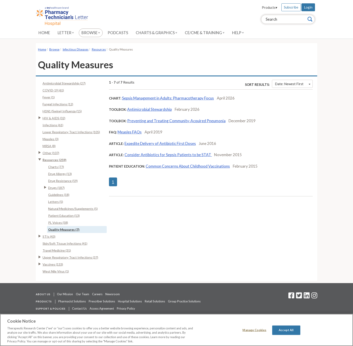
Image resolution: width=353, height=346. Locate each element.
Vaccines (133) (53, 264)
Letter (66, 32)
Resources (99, 49)
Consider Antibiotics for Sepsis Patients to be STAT (168, 154)
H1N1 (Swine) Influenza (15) (62, 111)
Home (44, 32)
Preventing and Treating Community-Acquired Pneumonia (176, 120)
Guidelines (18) (58, 195)
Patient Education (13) (64, 215)
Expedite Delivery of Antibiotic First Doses (160, 143)
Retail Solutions (155, 301)
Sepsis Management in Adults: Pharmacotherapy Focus (168, 98)
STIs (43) (49, 236)
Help (238, 32)
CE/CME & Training (204, 32)
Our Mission (65, 294)
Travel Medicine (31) (57, 250)
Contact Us (79, 308)
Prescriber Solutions (102, 301)
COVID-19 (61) (53, 90)
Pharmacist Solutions (72, 301)
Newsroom (112, 294)
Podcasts (118, 32)
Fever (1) (49, 97)
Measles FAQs (130, 132)
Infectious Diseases (75, 49)
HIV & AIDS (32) (54, 118)
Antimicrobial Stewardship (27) (64, 83)
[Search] (310, 19)
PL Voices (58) (58, 222)
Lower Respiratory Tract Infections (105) (71, 132)
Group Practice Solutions (184, 301)
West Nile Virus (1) (56, 271)
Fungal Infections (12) (58, 104)
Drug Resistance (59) (63, 181)
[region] (176, 330)
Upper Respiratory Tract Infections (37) (70, 257)
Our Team (82, 294)
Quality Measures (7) (63, 229)
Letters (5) (55, 202)
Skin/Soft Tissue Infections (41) (65, 243)
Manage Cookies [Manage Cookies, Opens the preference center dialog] (254, 330)
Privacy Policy (126, 308)
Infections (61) (53, 125)
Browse (90, 32)
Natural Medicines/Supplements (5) (73, 209)
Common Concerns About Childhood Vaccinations (188, 166)
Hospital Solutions (130, 301)
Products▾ (269, 7)
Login (308, 7)
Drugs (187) (56, 188)
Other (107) (51, 153)
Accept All (286, 330)
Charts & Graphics (156, 32)
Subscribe (291, 7)
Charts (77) (56, 167)
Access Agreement (102, 308)
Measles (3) (51, 139)
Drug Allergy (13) (60, 174)
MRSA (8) (49, 146)
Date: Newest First (292, 84)
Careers (97, 294)
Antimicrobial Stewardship (149, 109)
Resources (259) (54, 160)
